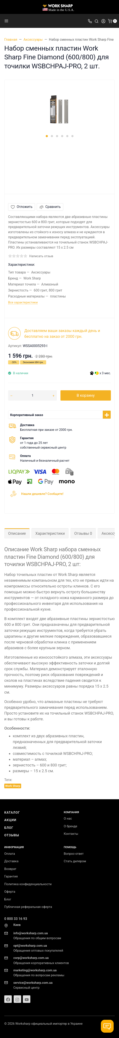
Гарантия (11, 876)
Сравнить (50, 207)
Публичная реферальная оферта (28, 907)
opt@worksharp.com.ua (30, 946)
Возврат (10, 869)
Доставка (11, 861)
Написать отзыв (41, 256)
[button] (46, 136)
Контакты (71, 834)
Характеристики (50, 533)
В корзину (86, 395)
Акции (10, 820)
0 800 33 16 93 (15, 919)
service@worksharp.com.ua (33, 983)
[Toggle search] (96, 21)
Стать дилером (75, 861)
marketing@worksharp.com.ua (35, 970)
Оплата (9, 854)
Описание (17, 533)
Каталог (12, 812)
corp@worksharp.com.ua (31, 958)
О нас (68, 818)
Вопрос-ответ (74, 854)
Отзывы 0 (83, 533)
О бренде (70, 826)
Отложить (21, 207)
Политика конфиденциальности (27, 884)
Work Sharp (12, 785)
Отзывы (11, 835)
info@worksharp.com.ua (30, 933)
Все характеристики (23, 302)
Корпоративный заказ (26, 415)
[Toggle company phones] (90, 21)
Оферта (9, 892)
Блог (8, 828)
